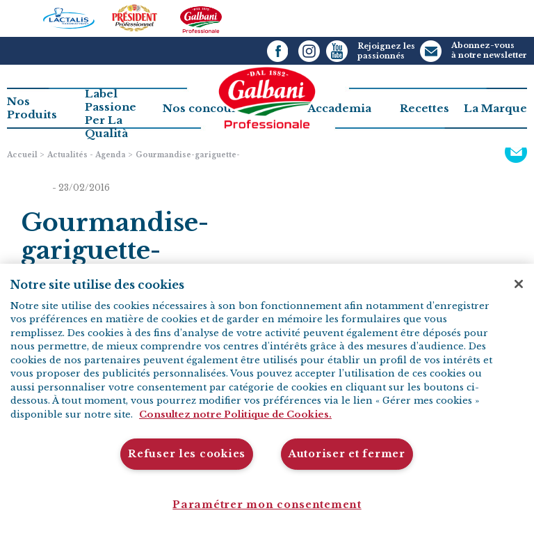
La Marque (495, 108)
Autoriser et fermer (347, 454)
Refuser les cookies (186, 454)
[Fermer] (518, 284)
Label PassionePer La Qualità (110, 113)
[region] (267, 401)
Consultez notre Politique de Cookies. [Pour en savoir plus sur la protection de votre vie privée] (235, 414)
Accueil (22, 154)
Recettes (424, 108)
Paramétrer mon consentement (266, 504)
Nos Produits (32, 108)
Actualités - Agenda (86, 154)
